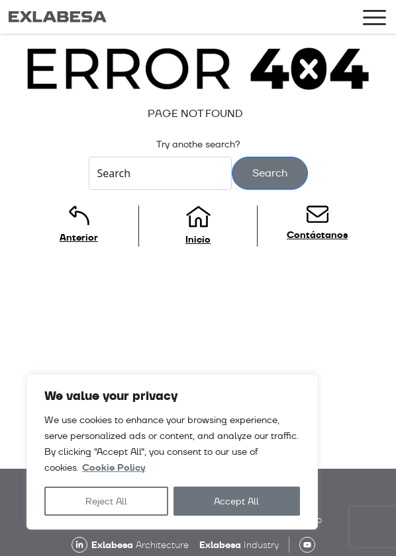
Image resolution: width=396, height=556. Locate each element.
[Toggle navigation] (374, 20)
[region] (172, 452)
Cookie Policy (114, 467)
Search (269, 173)
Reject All (106, 501)
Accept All (236, 501)
